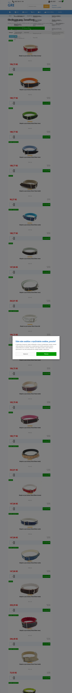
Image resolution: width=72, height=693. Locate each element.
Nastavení (25, 354)
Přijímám (46, 354)
